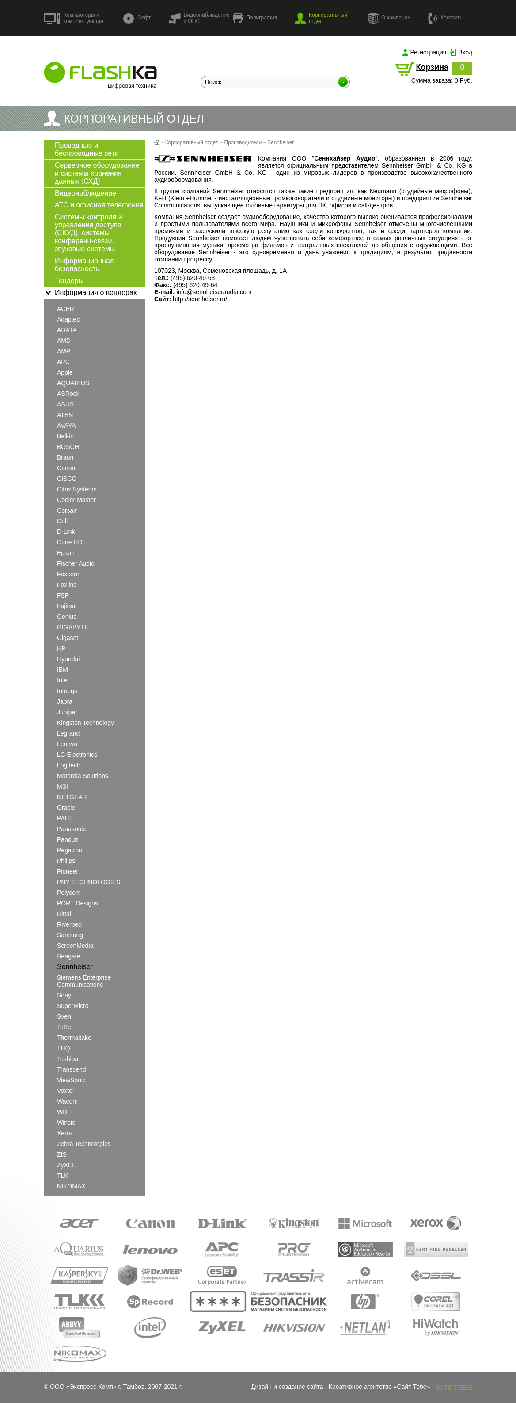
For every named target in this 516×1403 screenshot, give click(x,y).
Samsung (70, 935)
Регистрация (428, 52)
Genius (66, 616)
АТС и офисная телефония (99, 205)
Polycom (69, 892)
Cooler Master (76, 499)
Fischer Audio (76, 563)
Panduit (67, 839)
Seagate (68, 956)
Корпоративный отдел (321, 18)
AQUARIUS (73, 383)
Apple (65, 372)
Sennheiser (75, 966)
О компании (388, 18)
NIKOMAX (71, 1186)
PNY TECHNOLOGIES (88, 882)
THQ (63, 1048)
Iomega (67, 690)
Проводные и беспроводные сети (87, 149)
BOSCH (68, 446)
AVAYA (66, 425)
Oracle (66, 807)
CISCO (66, 478)
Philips (66, 860)
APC (63, 361)
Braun (65, 457)
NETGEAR (72, 797)
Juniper (67, 712)
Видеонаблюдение (85, 193)
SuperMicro (73, 1005)
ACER (65, 308)
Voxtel (65, 1090)
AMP (63, 351)
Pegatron (69, 850)
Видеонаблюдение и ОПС (198, 18)
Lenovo (67, 744)
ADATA (67, 330)
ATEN (65, 414)
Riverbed (69, 924)
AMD (64, 340)
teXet (65, 1027)
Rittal (64, 913)
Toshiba (67, 1058)
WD (62, 1112)
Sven (64, 1016)
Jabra (64, 701)
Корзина (432, 67)
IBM (62, 669)
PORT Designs (77, 903)
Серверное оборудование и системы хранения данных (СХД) (97, 173)
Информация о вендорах (90, 292)
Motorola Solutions (82, 775)
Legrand (68, 733)
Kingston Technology (85, 722)
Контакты (445, 17)
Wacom (67, 1101)
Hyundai (68, 659)
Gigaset (67, 637)
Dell (62, 521)
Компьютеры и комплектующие (73, 18)
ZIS (62, 1154)
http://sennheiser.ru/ (200, 299)
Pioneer (67, 871)
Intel (62, 680)
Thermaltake (74, 1037)
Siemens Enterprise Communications (84, 981)
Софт (137, 18)
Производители (243, 142)
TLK (62, 1175)
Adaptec (68, 319)
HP (61, 648)
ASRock (68, 393)
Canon (66, 468)
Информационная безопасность (84, 264)
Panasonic (71, 828)
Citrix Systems (76, 489)
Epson (66, 552)
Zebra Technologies (84, 1143)
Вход (465, 52)
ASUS (65, 404)
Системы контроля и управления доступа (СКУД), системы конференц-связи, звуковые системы (88, 233)
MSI (62, 786)
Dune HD (70, 542)
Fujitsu (66, 606)
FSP (63, 595)
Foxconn (69, 574)
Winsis (66, 1122)
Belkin (65, 436)
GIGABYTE (73, 627)
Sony (64, 995)
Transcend (71, 1069)
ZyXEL (66, 1165)
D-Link (66, 531)
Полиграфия (255, 18)
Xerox (65, 1133)
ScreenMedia (75, 945)
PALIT (65, 818)
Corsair (67, 510)
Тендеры (69, 280)
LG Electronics (77, 754)
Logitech (68, 765)
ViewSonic (71, 1080)
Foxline (67, 584)
